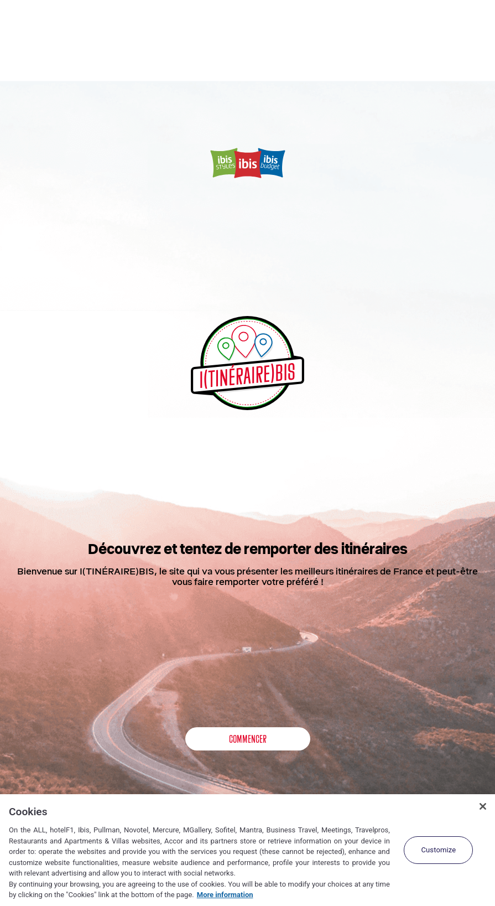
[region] (247, 850)
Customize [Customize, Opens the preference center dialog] (438, 850)
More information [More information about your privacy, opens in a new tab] (225, 895)
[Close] (483, 806)
